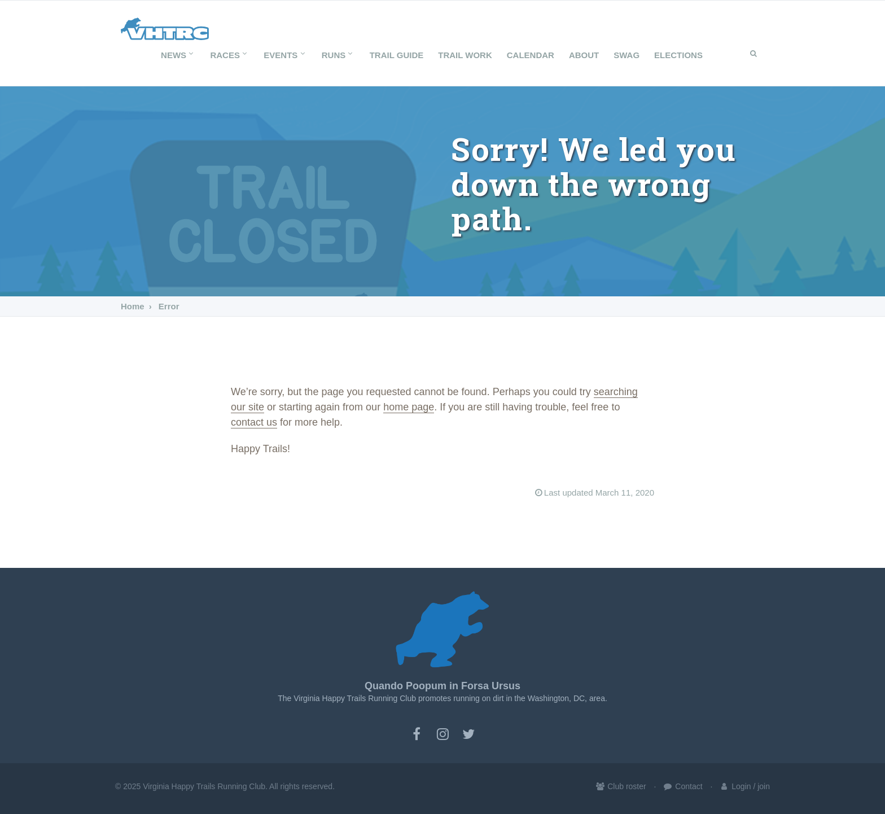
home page (408, 407)
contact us (254, 422)
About (584, 55)
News (178, 55)
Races (229, 55)
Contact (682, 786)
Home (132, 306)
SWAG (626, 55)
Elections (678, 55)
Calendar (530, 55)
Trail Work (465, 55)
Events (285, 55)
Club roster (620, 786)
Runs (338, 55)
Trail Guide (397, 55)
